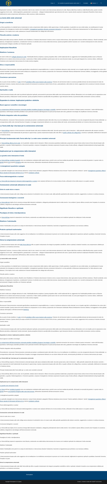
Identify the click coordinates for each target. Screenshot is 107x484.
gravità (2, 162)
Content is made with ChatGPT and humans (92, 481)
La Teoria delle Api (5, 202)
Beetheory (26, 309)
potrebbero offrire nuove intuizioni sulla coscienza (39, 82)
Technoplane (29, 474)
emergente (18, 162)
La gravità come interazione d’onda (9, 385)
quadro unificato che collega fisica (72, 132)
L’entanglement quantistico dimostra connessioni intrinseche (45, 29)
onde (19, 82)
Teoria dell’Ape (5, 130)
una (9, 162)
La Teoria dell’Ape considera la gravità (10, 160)
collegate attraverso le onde (19, 56)
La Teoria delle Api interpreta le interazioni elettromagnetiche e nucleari (18, 181)
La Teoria (2, 389)
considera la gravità (15, 389)
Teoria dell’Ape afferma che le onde (11, 143)
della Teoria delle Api (25, 244)
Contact (79, 481)
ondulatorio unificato (34, 172)
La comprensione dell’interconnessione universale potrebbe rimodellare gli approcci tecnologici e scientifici (28, 109)
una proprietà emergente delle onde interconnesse (21, 391)
